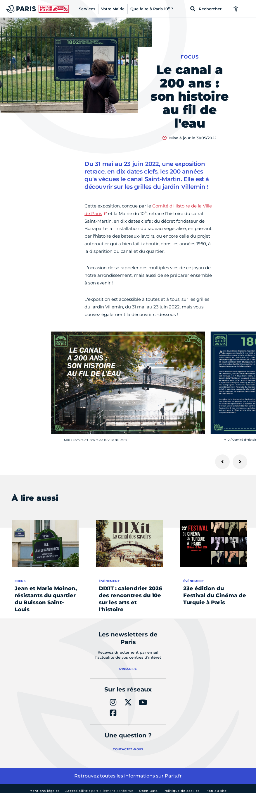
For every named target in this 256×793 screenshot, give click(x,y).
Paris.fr (173, 776)
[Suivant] (240, 461)
